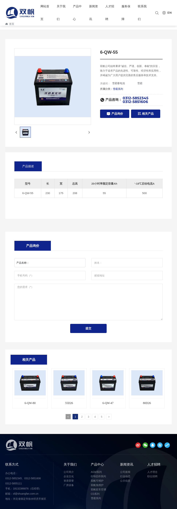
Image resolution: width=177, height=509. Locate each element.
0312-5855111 (13, 483)
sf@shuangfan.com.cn (25, 493)
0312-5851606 (135, 101)
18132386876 (21, 488)
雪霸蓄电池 (118, 83)
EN (169, 12)
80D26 (147, 403)
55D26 (69, 403)
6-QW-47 (107, 403)
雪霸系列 (118, 88)
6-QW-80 (30, 403)
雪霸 (139, 83)
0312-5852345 (135, 98)
